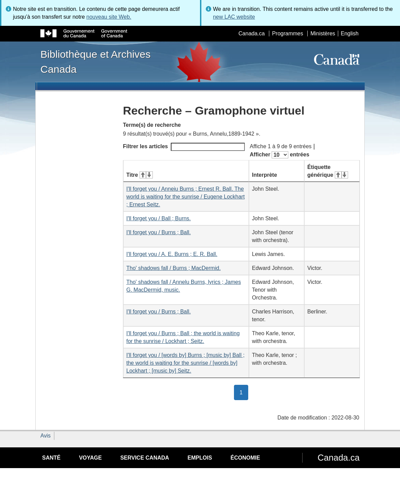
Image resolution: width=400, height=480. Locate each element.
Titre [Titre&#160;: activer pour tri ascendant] (139, 175)
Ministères (322, 33)
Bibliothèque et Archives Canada (95, 61)
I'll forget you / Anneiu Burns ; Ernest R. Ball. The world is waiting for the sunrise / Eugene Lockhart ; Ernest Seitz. (185, 196)
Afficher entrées (279, 154)
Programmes (287, 33)
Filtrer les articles (184, 147)
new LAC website (234, 17)
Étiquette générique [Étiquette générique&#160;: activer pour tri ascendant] (327, 171)
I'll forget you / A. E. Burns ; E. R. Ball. (171, 254)
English (350, 33)
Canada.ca (251, 33)
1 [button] (244, 392)
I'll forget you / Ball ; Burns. (158, 218)
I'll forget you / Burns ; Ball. (158, 232)
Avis (45, 436)
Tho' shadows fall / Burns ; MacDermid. (173, 268)
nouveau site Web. (108, 17)
